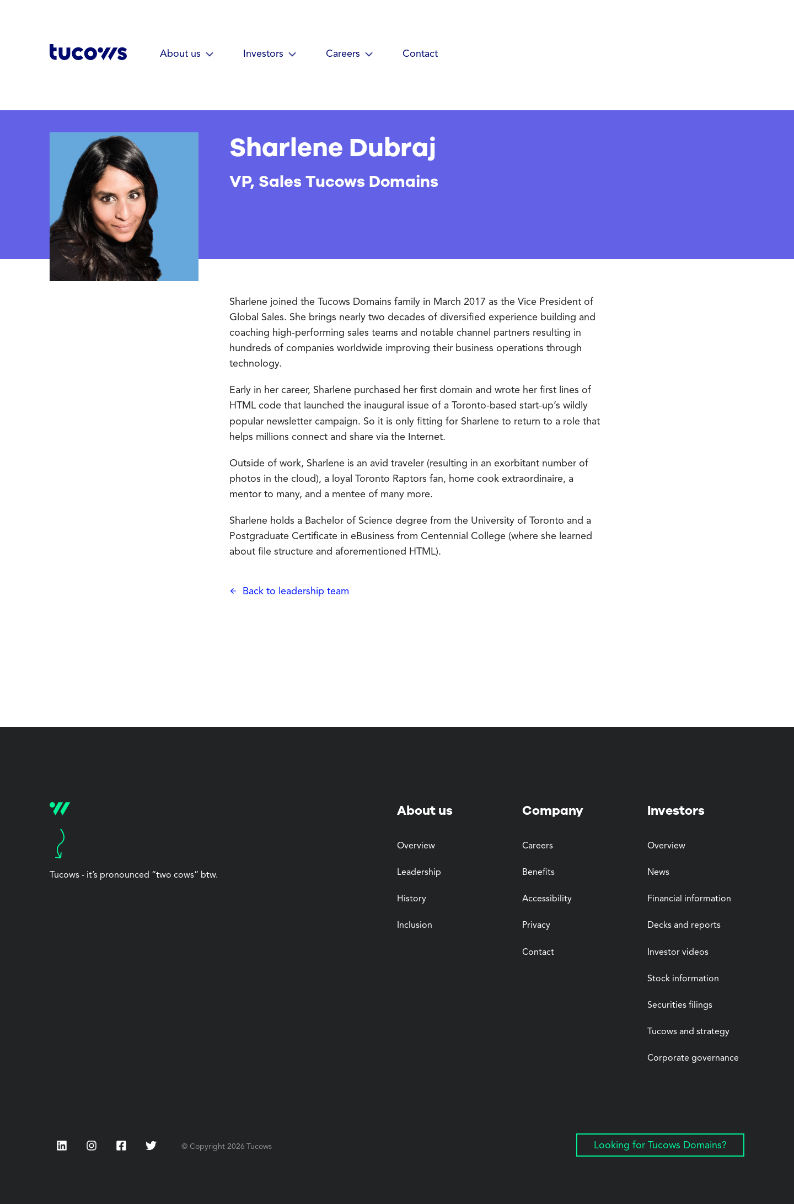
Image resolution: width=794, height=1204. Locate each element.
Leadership (419, 872)
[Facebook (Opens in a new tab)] (121, 1146)
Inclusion (414, 925)
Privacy (536, 925)
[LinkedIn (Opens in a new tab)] (62, 1145)
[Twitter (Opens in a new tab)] (151, 1145)
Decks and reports (684, 925)
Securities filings (679, 1005)
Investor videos (678, 952)
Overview (416, 846)
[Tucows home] (88, 56)
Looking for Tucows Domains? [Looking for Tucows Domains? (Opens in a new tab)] (660, 1146)
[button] (187, 54)
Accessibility (547, 899)
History (411, 899)
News (658, 872)
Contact (420, 54)
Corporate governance (693, 1058)
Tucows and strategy (688, 1032)
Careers (537, 846)
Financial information (689, 899)
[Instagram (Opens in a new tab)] (91, 1145)
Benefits (538, 872)
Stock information (683, 979)
